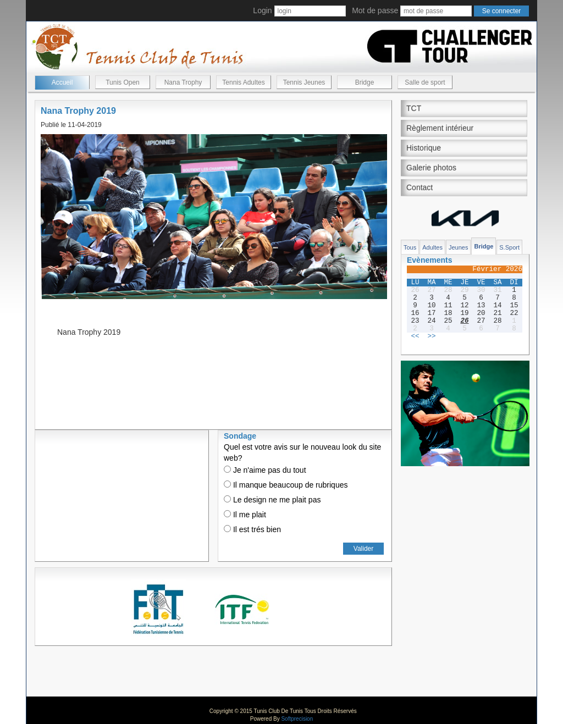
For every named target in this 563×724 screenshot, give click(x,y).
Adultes (432, 247)
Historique (423, 147)
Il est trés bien (252, 529)
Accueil (62, 82)
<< (415, 336)
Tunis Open (123, 82)
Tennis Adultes (243, 82)
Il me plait (245, 514)
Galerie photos (431, 167)
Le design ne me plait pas (272, 499)
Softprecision (297, 719)
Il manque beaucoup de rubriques (285, 484)
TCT (413, 108)
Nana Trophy (183, 82)
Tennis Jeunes (304, 82)
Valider (363, 548)
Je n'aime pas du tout (265, 470)
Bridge (364, 82)
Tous (410, 247)
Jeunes (458, 247)
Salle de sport (425, 82)
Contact (419, 187)
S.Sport (509, 247)
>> (431, 336)
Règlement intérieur (439, 128)
